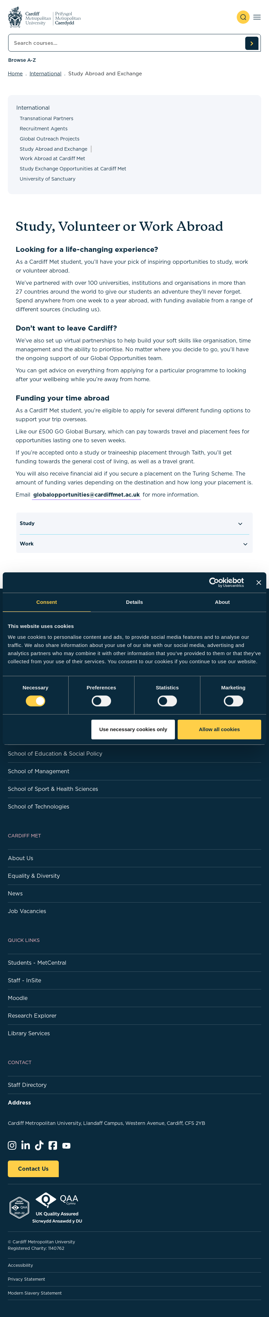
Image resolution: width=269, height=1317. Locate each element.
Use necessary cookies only (133, 729)
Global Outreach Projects (49, 138)
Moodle (18, 998)
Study (27, 523)
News (15, 893)
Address (19, 1102)
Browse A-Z (22, 60)
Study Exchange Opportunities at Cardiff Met (73, 168)
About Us (20, 858)
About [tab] (222, 602)
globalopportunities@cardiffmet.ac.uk (86, 494)
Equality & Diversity (34, 875)
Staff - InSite (24, 980)
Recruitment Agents (44, 128)
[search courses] (251, 43)
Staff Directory (27, 1085)
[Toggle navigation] (257, 17)
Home (15, 73)
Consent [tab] (46, 602)
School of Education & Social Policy (55, 753)
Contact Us (33, 1168)
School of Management (38, 771)
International (45, 73)
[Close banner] (258, 582)
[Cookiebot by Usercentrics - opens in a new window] (214, 582)
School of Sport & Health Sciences (53, 789)
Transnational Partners (46, 118)
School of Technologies (38, 806)
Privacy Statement (26, 1279)
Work (27, 543)
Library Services (29, 1033)
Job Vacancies (27, 911)
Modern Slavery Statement (35, 1293)
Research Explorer (32, 1015)
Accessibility (20, 1265)
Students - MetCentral (37, 962)
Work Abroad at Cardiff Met (52, 158)
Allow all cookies (219, 729)
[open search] (243, 17)
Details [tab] (134, 602)
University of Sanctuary (47, 178)
